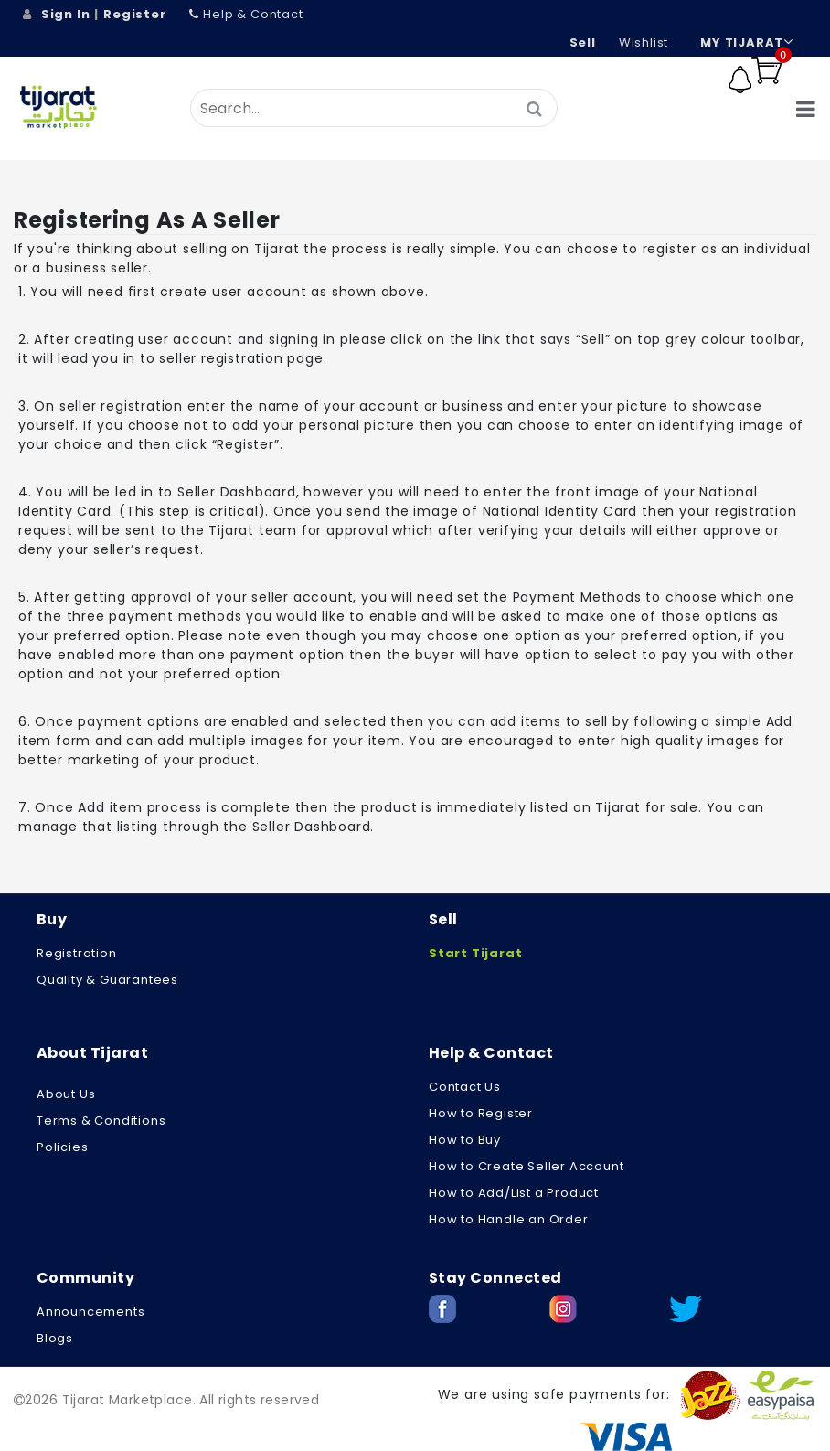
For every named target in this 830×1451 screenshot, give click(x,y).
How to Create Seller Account (526, 1166)
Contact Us (465, 1086)
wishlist (643, 42)
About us (66, 1094)
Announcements (90, 1311)
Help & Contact (246, 14)
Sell (582, 42)
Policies (62, 1147)
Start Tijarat (475, 953)
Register (134, 14)
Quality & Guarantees (107, 979)
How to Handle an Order (509, 1219)
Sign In (65, 14)
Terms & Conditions (101, 1120)
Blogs (55, 1338)
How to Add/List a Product (514, 1192)
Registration (77, 953)
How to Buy (465, 1139)
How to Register (481, 1113)
